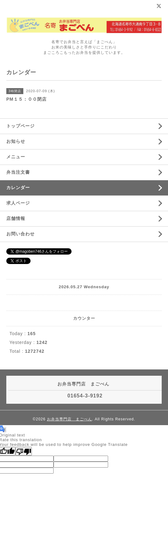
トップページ (20, 125)
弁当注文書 (18, 172)
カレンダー (18, 187)
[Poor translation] (23, 451)
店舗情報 (15, 218)
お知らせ (15, 141)
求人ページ (18, 202)
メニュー (15, 156)
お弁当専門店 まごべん (69, 419)
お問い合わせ (20, 233)
